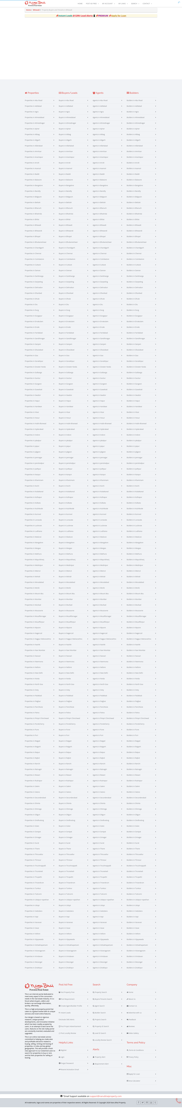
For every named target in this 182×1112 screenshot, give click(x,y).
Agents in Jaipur (99, 450)
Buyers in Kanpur (65, 479)
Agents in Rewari (99, 779)
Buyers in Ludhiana (66, 535)
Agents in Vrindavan (100, 961)
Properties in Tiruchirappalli (35, 870)
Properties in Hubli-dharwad (35, 428)
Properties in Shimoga (33, 813)
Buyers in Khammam (67, 484)
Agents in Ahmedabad (101, 122)
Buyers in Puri (64, 739)
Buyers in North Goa (66, 688)
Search (135, 4)
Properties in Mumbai (33, 603)
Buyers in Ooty (64, 694)
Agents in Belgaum (100, 201)
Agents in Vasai (98, 932)
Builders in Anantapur (135, 161)
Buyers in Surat (64, 847)
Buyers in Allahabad (66, 150)
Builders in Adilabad (134, 110)
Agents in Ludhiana (100, 535)
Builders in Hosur (133, 422)
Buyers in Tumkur (65, 892)
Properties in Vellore (32, 938)
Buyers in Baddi (65, 178)
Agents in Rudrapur (100, 785)
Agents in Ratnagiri (100, 773)
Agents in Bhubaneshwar (102, 246)
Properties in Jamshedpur (34, 467)
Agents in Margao (99, 552)
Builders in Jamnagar (134, 462)
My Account (108, 4)
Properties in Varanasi (33, 927)
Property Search (100, 996)
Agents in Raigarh (99, 751)
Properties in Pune (32, 734)
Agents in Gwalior (99, 399)
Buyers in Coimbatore (67, 263)
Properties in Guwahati (33, 394)
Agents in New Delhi (100, 677)
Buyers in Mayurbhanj (67, 564)
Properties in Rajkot (32, 762)
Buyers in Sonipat (65, 836)
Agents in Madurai (100, 541)
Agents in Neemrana (100, 666)
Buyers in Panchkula (66, 711)
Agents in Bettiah (99, 207)
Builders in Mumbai (134, 603)
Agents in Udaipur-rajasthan (103, 904)
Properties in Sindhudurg (34, 824)
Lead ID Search (99, 1037)
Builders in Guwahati (134, 394)
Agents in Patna (99, 717)
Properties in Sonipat (33, 836)
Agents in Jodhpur (99, 473)
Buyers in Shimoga (66, 813)
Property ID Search (101, 1030)
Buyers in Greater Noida (68, 371)
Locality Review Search (102, 1044)
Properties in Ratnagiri (33, 773)
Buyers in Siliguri (65, 819)
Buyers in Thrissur (66, 864)
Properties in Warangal (33, 966)
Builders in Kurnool (134, 518)
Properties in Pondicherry (34, 728)
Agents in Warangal (100, 966)
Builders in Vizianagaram (136, 955)
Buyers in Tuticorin (66, 898)
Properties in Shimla (32, 807)
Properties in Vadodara (33, 915)
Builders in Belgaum (134, 201)
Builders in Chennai (134, 258)
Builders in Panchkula (135, 711)
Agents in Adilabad (100, 110)
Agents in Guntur (99, 382)
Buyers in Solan (64, 830)
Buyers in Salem (65, 790)
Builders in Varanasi (134, 927)
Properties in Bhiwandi (33, 235)
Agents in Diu (98, 309)
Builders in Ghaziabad (135, 354)
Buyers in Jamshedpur (67, 467)
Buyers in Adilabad (66, 110)
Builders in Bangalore (135, 190)
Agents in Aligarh (99, 144)
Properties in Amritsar (33, 156)
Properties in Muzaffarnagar (35, 620)
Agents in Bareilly (99, 195)
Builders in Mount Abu (135, 598)
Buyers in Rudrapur (66, 785)
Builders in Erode (133, 331)
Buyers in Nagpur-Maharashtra (70, 643)
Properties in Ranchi (32, 768)
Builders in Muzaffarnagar (136, 620)
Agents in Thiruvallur (100, 858)
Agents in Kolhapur (100, 501)
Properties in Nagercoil (33, 637)
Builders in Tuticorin (134, 898)
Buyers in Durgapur (66, 320)
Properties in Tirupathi (33, 881)
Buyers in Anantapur (66, 161)
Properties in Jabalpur (33, 445)
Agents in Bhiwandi (100, 235)
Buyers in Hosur (65, 422)
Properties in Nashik (32, 649)
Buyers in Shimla (65, 807)
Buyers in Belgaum (66, 201)
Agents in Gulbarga (100, 377)
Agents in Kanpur (99, 479)
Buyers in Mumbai (66, 603)
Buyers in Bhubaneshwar (68, 246)
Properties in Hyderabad (34, 433)
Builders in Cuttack (134, 269)
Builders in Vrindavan (135, 961)
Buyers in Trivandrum (67, 887)
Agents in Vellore (99, 938)
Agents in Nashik (99, 649)
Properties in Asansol (33, 173)
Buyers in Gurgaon (66, 388)
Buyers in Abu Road (66, 105)
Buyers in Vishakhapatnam (69, 949)
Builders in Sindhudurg (135, 824)
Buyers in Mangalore (66, 547)
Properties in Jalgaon (33, 456)
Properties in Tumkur (33, 892)
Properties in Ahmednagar (35, 127)
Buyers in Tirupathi (66, 881)
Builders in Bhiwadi (134, 229)
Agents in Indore (99, 439)
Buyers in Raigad (65, 745)
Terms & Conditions (135, 1054)
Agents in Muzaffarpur (101, 626)
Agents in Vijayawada (101, 944)
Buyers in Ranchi (65, 768)
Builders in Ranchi (133, 768)
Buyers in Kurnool (65, 518)
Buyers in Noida (65, 683)
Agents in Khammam (101, 484)
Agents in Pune (98, 734)
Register (63, 1054)
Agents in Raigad (99, 745)
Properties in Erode (32, 331)
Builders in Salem (133, 790)
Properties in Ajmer (32, 133)
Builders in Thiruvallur (135, 858)
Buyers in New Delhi (66, 677)
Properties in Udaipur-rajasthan (37, 904)
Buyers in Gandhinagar (67, 343)
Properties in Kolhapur (33, 501)
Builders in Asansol (134, 173)
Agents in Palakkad (100, 700)
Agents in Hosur (99, 422)
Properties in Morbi (32, 592)
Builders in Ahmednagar (136, 127)
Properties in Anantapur (34, 161)
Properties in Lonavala (33, 524)
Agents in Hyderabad (101, 433)
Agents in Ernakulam (100, 326)
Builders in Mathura (134, 558)
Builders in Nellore (134, 671)
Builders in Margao (134, 552)
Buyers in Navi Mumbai (67, 654)
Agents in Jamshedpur (101, 467)
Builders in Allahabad (135, 150)
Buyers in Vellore (65, 938)
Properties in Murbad (33, 609)
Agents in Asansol (99, 173)
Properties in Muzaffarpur (34, 626)
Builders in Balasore (134, 184)
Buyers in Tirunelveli (66, 875)
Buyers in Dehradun (66, 292)
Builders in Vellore (133, 938)
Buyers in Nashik (65, 649)
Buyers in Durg (64, 314)
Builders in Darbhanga (135, 280)
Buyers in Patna (65, 717)
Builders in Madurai (134, 541)
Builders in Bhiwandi (134, 235)
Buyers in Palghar (65, 705)
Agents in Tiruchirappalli (102, 870)
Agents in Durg (98, 314)
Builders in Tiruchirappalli (136, 870)
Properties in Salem (32, 790)
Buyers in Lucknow (66, 530)
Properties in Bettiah (32, 207)
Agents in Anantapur (100, 161)
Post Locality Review (67, 1037)
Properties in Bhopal (32, 241)
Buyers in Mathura (66, 558)
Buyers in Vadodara (66, 915)
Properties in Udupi (32, 910)
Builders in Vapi (132, 921)
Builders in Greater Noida (136, 371)
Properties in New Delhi (34, 677)
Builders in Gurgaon (134, 388)
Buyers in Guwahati (66, 394)
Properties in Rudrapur (33, 785)
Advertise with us (134, 1017)
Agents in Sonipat (99, 836)
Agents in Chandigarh (101, 252)
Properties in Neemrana (34, 666)
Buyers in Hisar (64, 416)
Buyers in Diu (64, 309)
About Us (131, 1003)
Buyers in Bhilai (64, 224)
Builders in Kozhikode (135, 513)
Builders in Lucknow (134, 530)
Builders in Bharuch (134, 212)
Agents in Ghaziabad (100, 354)
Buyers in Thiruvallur (67, 858)
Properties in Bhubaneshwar (35, 246)
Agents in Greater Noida (102, 371)
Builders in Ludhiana (134, 535)
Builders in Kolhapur (134, 501)
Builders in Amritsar (134, 156)
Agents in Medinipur (100, 569)
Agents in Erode (99, 331)
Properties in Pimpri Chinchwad (37, 722)
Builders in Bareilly (134, 195)
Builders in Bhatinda (134, 218)
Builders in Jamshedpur (135, 467)
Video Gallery (133, 1037)
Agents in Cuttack (99, 269)
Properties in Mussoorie (34, 615)
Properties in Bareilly (33, 195)
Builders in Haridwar (134, 411)
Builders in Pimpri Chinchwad (138, 722)
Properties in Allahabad (33, 150)
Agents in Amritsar (100, 156)
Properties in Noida (32, 683)
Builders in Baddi (133, 178)
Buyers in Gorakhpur (67, 365)
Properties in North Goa (34, 688)
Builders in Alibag (133, 139)
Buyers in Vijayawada (67, 944)
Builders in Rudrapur (134, 785)
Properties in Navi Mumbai (35, 654)
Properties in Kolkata (33, 507)
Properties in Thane (32, 853)
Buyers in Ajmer (65, 133)
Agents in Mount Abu (101, 598)
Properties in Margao (33, 552)
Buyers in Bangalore (66, 190)
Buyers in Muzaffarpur (67, 626)
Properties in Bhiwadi (33, 229)
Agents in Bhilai (98, 224)
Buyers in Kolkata (65, 507)
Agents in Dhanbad (100, 297)
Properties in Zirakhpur (33, 972)
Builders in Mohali (133, 581)
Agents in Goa (98, 360)
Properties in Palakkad (33, 700)
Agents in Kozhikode (100, 513)
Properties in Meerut (33, 575)
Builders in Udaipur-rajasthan (138, 904)
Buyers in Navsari (65, 660)
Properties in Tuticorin (33, 898)
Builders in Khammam (135, 484)
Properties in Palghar (33, 705)
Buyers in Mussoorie (66, 615)
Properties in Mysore (33, 632)
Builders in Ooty (133, 694)
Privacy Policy (132, 1061)
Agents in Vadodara (100, 915)
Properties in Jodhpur (33, 473)
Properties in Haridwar (33, 411)
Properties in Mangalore (34, 547)
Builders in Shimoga (134, 813)
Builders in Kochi (133, 490)
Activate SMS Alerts (66, 1024)
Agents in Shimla (99, 807)
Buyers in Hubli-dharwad (68, 428)
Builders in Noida (133, 683)
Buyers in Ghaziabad (66, 354)
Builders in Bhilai (133, 224)
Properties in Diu (31, 309)
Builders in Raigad (133, 745)
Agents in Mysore (99, 632)
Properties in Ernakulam (34, 326)
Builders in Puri (132, 739)
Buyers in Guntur (65, 382)
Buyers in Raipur (65, 756)
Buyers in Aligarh (65, 144)
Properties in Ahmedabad (34, 122)
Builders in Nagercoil (134, 637)
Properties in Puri (31, 739)
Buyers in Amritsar (66, 156)
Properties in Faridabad (34, 337)
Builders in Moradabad (135, 586)
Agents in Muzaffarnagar (102, 620)
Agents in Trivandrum (101, 887)
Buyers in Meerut (65, 575)
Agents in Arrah (98, 167)
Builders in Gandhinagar (136, 343)
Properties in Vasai (32, 932)
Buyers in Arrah (65, 167)
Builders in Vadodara (135, 915)
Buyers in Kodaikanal (67, 496)
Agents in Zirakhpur (100, 972)
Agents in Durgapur (100, 320)
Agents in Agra (98, 116)
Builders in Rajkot (133, 762)
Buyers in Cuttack (65, 269)
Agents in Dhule (99, 303)
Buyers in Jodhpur (65, 473)
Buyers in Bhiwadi (65, 229)
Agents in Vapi (98, 921)
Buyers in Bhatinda (66, 218)
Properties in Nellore (33, 671)
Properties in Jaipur (32, 450)
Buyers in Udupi (65, 910)
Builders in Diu (132, 309)
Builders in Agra (133, 116)
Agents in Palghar (99, 705)
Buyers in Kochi (64, 490)
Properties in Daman (32, 275)
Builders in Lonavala (134, 524)
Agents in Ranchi (99, 768)
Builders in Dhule (133, 303)
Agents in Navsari (99, 660)
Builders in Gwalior (134, 399)
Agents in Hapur (99, 405)
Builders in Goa (132, 360)
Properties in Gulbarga (33, 377)
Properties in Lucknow (33, 530)
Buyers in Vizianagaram (67, 955)
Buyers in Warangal (66, 966)
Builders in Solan (133, 830)
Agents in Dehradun (100, 292)
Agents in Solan (98, 830)
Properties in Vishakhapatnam (36, 949)
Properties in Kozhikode (34, 513)
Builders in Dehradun (135, 292)
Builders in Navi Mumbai (136, 654)
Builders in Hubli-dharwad (136, 428)
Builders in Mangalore (135, 547)
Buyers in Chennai (66, 258)
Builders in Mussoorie (135, 615)
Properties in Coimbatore (34, 263)
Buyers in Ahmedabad (67, 122)
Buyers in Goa (64, 360)
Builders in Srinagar (134, 841)
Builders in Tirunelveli (135, 875)
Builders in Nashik (133, 649)
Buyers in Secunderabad (68, 802)
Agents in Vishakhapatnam (103, 949)
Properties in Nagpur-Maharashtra (38, 643)
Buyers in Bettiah (65, 207)
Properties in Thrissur (33, 864)
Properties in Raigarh (33, 751)
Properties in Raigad (32, 745)
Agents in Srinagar (99, 841)
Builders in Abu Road (135, 105)
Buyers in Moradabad (67, 586)
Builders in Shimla (133, 807)
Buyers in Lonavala (66, 524)
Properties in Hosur (32, 422)
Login (61, 1061)
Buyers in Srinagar (66, 841)
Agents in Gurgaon (100, 388)
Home (80, 4)
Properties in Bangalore (34, 190)
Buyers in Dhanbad (66, 297)
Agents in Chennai (99, 258)
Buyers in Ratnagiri (66, 773)
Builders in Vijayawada (135, 944)
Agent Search (99, 1010)
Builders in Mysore (134, 632)
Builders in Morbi (133, 592)
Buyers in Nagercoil (66, 637)
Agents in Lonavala (100, 524)
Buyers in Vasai (64, 932)
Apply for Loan (133, 1078)
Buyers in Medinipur (66, 569)
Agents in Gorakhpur (100, 365)
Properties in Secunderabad (35, 802)
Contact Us (132, 1010)
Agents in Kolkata (99, 507)
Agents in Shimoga (100, 813)
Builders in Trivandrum (135, 887)
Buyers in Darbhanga (67, 280)
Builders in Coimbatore (135, 263)
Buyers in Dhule (65, 303)
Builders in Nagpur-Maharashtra (139, 643)
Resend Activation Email (69, 1074)
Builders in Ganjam (134, 348)
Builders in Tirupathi (134, 881)
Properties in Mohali (32, 581)
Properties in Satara (32, 796)
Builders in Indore (133, 439)
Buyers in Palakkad (66, 700)
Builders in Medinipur (135, 569)
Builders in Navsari (134, 660)
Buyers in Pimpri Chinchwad (69, 722)
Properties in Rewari (32, 779)
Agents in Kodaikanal (101, 496)
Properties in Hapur (32, 405)
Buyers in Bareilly (65, 195)
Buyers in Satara (65, 796)
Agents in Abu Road (100, 105)
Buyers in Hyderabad (67, 433)
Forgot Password (66, 1067)
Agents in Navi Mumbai (101, 654)
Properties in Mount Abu (34, 598)
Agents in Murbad (99, 609)
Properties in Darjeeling (34, 286)
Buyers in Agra (64, 116)
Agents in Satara (99, 796)
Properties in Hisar (32, 416)
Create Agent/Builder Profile (70, 1010)
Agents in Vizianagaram (101, 955)
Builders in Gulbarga (134, 377)
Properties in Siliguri (32, 819)
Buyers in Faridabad (66, 337)
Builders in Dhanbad (134, 297)
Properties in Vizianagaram (35, 955)
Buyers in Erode (65, 331)
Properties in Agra (31, 116)
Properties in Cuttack (33, 269)
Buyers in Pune (64, 734)
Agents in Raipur (99, 756)
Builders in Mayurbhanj (135, 564)
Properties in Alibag (32, 139)
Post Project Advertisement (70, 1030)
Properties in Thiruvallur (34, 858)
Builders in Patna (133, 717)
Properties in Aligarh (32, 144)
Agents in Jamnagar (100, 462)
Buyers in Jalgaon (65, 456)
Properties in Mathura (33, 558)
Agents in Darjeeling (100, 286)
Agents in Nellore (99, 671)
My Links (123, 4)
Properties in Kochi (32, 490)
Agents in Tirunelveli (100, 875)
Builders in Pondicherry (135, 728)
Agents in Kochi (98, 490)
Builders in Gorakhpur (135, 365)
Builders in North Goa (135, 688)
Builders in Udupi (133, 910)
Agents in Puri (98, 739)
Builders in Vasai (133, 932)
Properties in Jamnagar (33, 462)
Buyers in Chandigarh (67, 252)
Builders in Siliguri (133, 819)
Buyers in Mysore (65, 632)
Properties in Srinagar (33, 841)
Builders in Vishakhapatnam (137, 949)
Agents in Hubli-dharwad (102, 428)
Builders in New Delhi (135, 677)
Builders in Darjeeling (135, 286)
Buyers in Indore (65, 439)
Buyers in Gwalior (65, 399)
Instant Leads (65, 1017)
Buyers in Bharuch (66, 212)
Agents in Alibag (99, 139)
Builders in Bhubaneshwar (137, 246)
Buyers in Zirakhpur (66, 972)
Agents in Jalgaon (99, 456)
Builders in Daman (134, 275)
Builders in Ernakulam (135, 326)
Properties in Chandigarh (34, 252)
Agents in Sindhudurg (101, 824)
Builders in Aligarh (134, 144)
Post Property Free (67, 996)
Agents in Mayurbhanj (101, 564)
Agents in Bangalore (100, 190)
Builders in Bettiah (134, 207)
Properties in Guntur (32, 382)
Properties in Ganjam (33, 348)
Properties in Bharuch (33, 212)
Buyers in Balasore (66, 184)
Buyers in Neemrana (66, 666)
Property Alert (99, 1061)
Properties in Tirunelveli (34, 875)
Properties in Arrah (32, 167)
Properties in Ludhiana (33, 535)
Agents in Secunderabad (102, 802)
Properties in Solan (32, 830)
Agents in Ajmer (99, 133)
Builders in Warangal (134, 966)
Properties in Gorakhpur (34, 365)
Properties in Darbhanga (34, 280)
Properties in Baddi (32, 178)
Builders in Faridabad (135, 337)
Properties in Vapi (31, 921)
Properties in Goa (31, 360)
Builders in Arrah (133, 167)
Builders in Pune (133, 734)
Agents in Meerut (99, 575)
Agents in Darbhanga (101, 280)
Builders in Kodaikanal (135, 496)
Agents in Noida (99, 683)
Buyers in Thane (65, 853)
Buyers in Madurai (66, 541)
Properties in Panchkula (34, 711)
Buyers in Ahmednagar (67, 127)
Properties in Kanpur (33, 479)
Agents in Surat (98, 847)
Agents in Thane (99, 853)
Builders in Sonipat (134, 836)
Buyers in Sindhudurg (67, 824)
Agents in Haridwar (100, 411)
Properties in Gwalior (33, 399)
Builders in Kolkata (134, 507)
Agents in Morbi (99, 592)
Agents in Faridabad (100, 337)
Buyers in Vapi (64, 921)
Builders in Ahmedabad (135, 122)
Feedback (131, 1024)
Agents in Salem (99, 790)
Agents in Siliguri (99, 819)
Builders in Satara (133, 796)
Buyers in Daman (65, 275)
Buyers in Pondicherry (67, 728)
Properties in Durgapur (33, 320)
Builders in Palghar (134, 705)
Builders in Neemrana (135, 666)
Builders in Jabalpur (134, 445)
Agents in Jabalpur (99, 445)
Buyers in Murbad (65, 609)
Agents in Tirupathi (100, 881)
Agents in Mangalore (100, 547)
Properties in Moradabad (34, 586)
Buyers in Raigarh (65, 751)
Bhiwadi (36, 14)
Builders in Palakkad (134, 700)
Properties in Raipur (32, 756)
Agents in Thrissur (99, 864)
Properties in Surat (32, 847)
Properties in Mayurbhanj (34, 564)
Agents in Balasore (100, 184)
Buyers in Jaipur (65, 450)
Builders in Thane (133, 853)
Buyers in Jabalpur (66, 445)
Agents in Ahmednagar (101, 127)
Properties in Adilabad (33, 110)
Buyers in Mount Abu (67, 598)
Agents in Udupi (99, 910)
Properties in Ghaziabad (34, 354)
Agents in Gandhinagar (101, 343)
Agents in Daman (99, 275)
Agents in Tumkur (99, 892)
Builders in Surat (133, 847)
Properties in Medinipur (34, 569)
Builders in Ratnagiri (134, 773)
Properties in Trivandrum (34, 887)
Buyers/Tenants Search (102, 1003)
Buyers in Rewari (65, 779)
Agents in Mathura (100, 558)
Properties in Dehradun (34, 292)
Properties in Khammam (34, 484)
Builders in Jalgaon (134, 456)
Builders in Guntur (134, 382)
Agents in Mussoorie (100, 615)
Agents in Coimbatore (101, 263)
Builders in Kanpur (134, 479)
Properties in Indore (32, 439)
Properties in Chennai (33, 258)
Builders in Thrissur (134, 864)
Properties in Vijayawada (34, 944)
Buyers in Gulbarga (66, 377)
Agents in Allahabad (100, 150)
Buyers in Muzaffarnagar (68, 620)
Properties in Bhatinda (33, 218)
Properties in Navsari (33, 660)
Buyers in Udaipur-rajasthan (69, 904)
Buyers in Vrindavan (66, 961)
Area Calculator (133, 1085)
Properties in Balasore (33, 184)
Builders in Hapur (133, 405)
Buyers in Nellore (65, 671)
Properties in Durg (32, 314)
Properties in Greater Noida (35, 371)
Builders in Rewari (133, 779)
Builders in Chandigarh (135, 252)
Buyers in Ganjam (65, 348)
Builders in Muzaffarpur (136, 626)
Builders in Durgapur (135, 320)
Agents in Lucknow (100, 530)
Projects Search (99, 1024)
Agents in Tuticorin (100, 898)
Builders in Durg (133, 314)
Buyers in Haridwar (66, 411)
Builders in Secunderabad (136, 802)
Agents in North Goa (100, 688)
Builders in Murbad (134, 609)
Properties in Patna (32, 717)
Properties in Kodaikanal (34, 496)
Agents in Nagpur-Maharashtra (104, 643)
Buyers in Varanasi (66, 927)
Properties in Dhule (32, 303)
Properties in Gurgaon (33, 388)
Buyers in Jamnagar (66, 462)
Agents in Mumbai (99, 603)
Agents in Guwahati (100, 394)
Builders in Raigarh (134, 751)
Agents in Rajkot (99, 762)
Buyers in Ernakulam (66, 326)
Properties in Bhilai (32, 224)
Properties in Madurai (33, 541)
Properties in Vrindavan (34, 961)
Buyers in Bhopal (65, 241)
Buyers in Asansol (65, 173)
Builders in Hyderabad (135, 433)
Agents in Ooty (98, 694)
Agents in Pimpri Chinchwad (103, 722)
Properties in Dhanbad (33, 297)
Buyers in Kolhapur (66, 501)
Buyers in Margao (65, 552)
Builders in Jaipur (133, 450)
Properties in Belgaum (33, 201)
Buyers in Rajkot (65, 762)
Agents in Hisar (98, 416)
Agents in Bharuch (100, 212)
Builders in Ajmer (133, 133)
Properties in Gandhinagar (35, 343)
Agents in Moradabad (101, 586)
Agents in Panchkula (100, 711)
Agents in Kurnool (99, 518)
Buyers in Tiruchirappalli (68, 870)
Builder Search (99, 1017)
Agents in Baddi (98, 178)
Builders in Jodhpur (134, 473)
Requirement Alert (101, 1068)
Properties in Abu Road (33, 105)
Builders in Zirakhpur (135, 972)
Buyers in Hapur (65, 405)
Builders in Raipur (133, 756)
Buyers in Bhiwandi (66, 235)
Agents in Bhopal (99, 241)
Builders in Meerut (134, 575)
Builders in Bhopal (134, 241)
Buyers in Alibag (65, 139)
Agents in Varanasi (100, 927)
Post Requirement (67, 1003)
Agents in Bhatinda (100, 218)
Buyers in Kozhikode (66, 513)
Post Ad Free (92, 4)
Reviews (131, 1030)
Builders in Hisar (133, 416)
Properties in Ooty (32, 694)
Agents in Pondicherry (101, 728)
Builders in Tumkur (134, 892)
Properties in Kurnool (33, 518)
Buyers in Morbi (65, 592)
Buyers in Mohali (65, 581)
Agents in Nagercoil (100, 637)
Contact (147, 4)
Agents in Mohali (99, 581)
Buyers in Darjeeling (66, 286)
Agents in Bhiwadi (99, 229)
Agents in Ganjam (99, 348)
